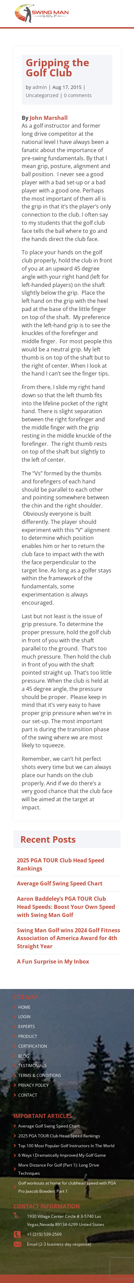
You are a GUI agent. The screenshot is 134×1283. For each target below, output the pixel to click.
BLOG (23, 1056)
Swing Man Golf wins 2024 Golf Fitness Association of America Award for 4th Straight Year (68, 938)
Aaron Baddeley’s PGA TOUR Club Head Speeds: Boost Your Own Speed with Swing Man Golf (66, 907)
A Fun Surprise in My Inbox (53, 961)
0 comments (78, 95)
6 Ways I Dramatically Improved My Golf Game (62, 1155)
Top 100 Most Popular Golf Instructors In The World (66, 1146)
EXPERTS (26, 1026)
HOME (24, 1007)
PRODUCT (27, 1036)
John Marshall (49, 118)
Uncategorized (42, 95)
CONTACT (27, 1095)
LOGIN (24, 1017)
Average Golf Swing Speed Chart (60, 883)
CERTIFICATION (32, 1046)
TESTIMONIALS (32, 1065)
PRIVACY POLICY (33, 1085)
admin (39, 87)
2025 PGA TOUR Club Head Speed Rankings (59, 1136)
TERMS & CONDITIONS (39, 1075)
